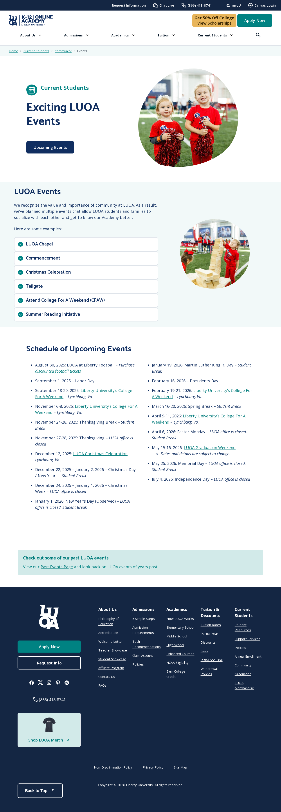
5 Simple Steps (143, 618)
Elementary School (180, 627)
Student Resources (243, 627)
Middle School (176, 636)
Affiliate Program (111, 668)
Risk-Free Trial (212, 660)
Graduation (243, 674)
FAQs (102, 685)
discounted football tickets (58, 371)
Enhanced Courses (180, 653)
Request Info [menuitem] (49, 663)
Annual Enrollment (248, 656)
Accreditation (108, 632)
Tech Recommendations (146, 644)
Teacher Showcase (112, 650)
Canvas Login (262, 5)
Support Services (247, 639)
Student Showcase (112, 659)
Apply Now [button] (254, 20)
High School (175, 645)
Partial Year (209, 633)
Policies (138, 664)
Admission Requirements (143, 630)
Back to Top (40, 790)
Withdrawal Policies (209, 671)
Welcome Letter (110, 641)
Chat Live (163, 5)
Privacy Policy (153, 767)
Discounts (208, 642)
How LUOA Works (180, 618)
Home (13, 51)
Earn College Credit (175, 674)
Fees (204, 651)
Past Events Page (57, 566)
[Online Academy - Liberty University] (31, 20)
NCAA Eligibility (177, 662)
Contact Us (106, 676)
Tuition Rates (211, 625)
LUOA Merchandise (244, 685)
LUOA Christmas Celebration (100, 453)
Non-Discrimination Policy (113, 767)
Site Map (180, 767)
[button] (31, 35)
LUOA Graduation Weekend (210, 447)
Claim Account (142, 655)
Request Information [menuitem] (129, 5)
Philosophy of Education (108, 621)
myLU (233, 5)
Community (243, 665)
